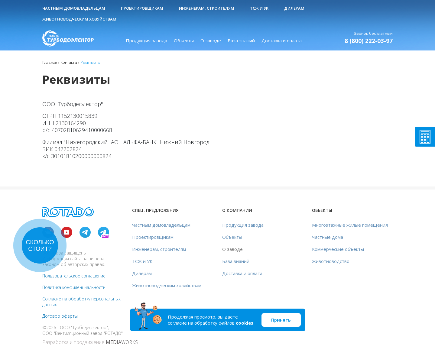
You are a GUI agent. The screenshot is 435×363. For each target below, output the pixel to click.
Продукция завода (146, 40)
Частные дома (327, 237)
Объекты (184, 40)
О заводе (210, 40)
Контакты (68, 62)
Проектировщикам (142, 8)
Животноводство (330, 261)
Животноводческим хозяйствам (79, 19)
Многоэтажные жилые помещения (350, 225)
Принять (281, 320)
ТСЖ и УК (259, 8)
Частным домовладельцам (73, 8)
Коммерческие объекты (338, 249)
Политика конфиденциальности (74, 287)
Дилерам (294, 8)
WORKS (122, 342)
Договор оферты (60, 316)
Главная (49, 62)
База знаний (241, 40)
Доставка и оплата (281, 40)
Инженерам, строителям (206, 8)
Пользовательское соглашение (74, 276)
